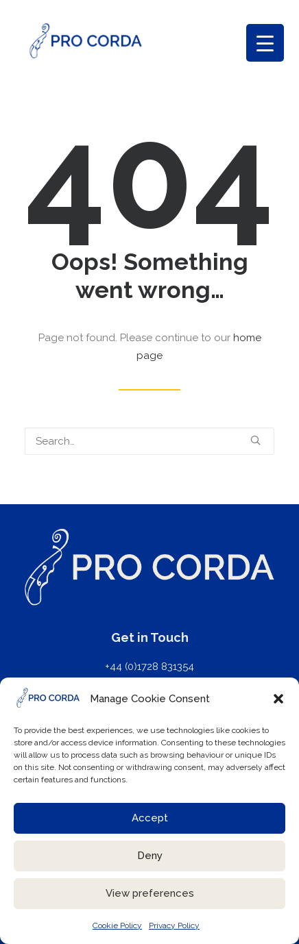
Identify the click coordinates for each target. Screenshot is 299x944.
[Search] (149, 441)
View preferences (150, 893)
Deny (150, 855)
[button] (278, 699)
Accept (150, 818)
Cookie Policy (117, 925)
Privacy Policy (174, 925)
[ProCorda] (86, 40)
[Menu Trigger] (265, 43)
